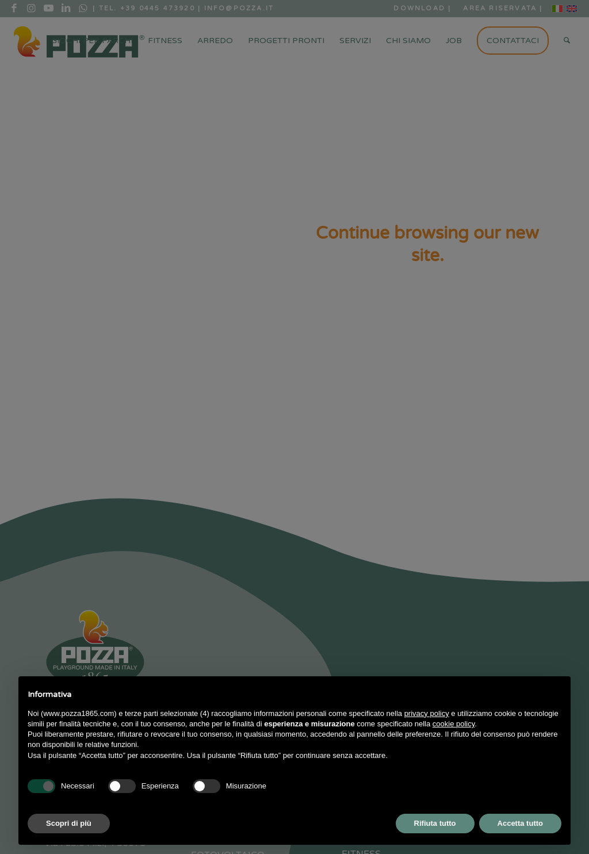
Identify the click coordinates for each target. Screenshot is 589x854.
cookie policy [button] (454, 723)
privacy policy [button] (426, 713)
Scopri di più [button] (68, 823)
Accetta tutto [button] (520, 823)
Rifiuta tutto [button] (435, 823)
